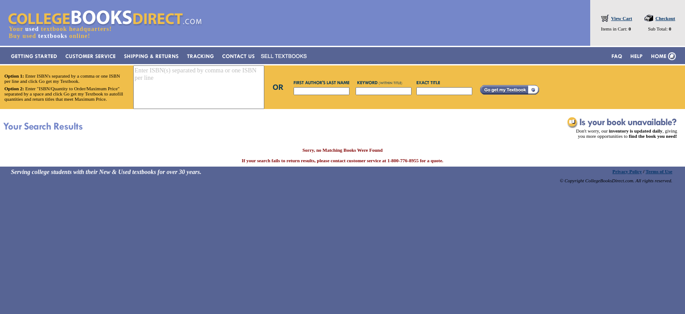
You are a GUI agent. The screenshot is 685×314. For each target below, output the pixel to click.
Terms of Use (659, 171)
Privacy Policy (627, 171)
